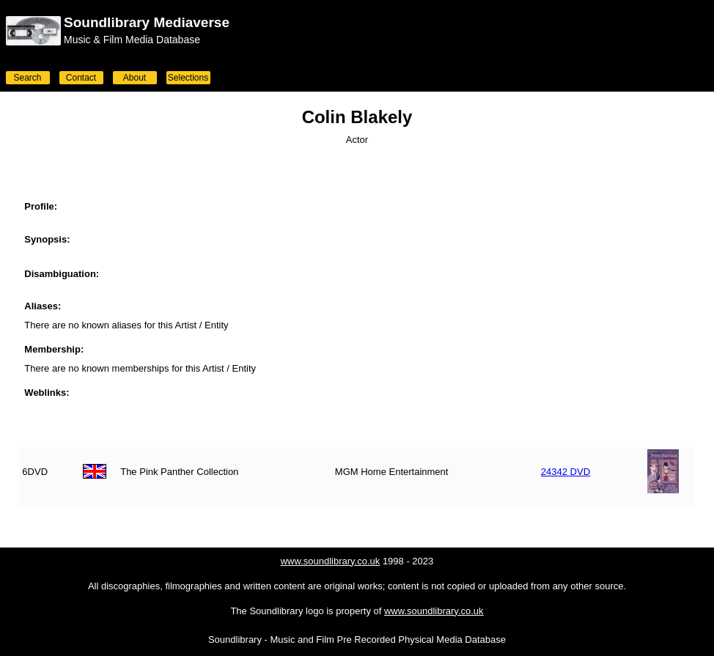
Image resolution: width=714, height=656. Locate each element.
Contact (81, 78)
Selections (188, 78)
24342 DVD (565, 471)
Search (27, 78)
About (134, 78)
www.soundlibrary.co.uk (330, 561)
